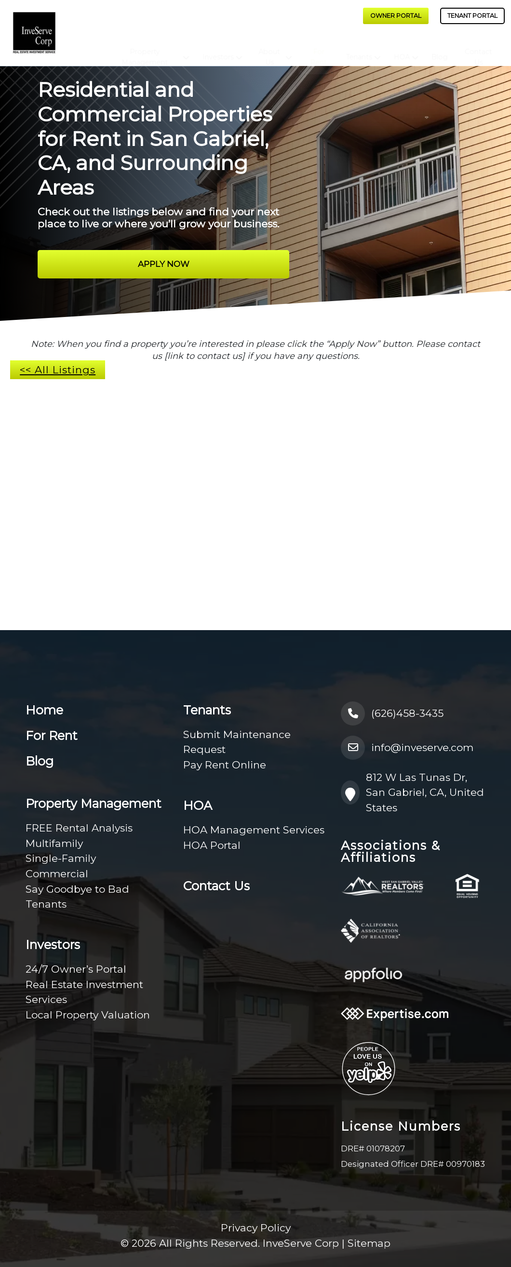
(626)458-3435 (392, 713)
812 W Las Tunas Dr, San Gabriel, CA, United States (412, 792)
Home (44, 710)
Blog (439, 48)
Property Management (144, 48)
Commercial (57, 874)
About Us (269, 48)
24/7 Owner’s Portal (76, 969)
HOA (401, 48)
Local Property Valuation (88, 1015)
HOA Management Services (253, 830)
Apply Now (163, 264)
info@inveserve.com (407, 748)
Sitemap (369, 1243)
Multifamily (54, 843)
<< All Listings (57, 370)
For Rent (318, 48)
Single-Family (61, 858)
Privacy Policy (256, 1228)
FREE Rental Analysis (79, 828)
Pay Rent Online (224, 765)
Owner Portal (395, 15)
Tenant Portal (472, 15)
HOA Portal (212, 845)
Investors (217, 48)
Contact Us (478, 48)
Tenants (359, 48)
